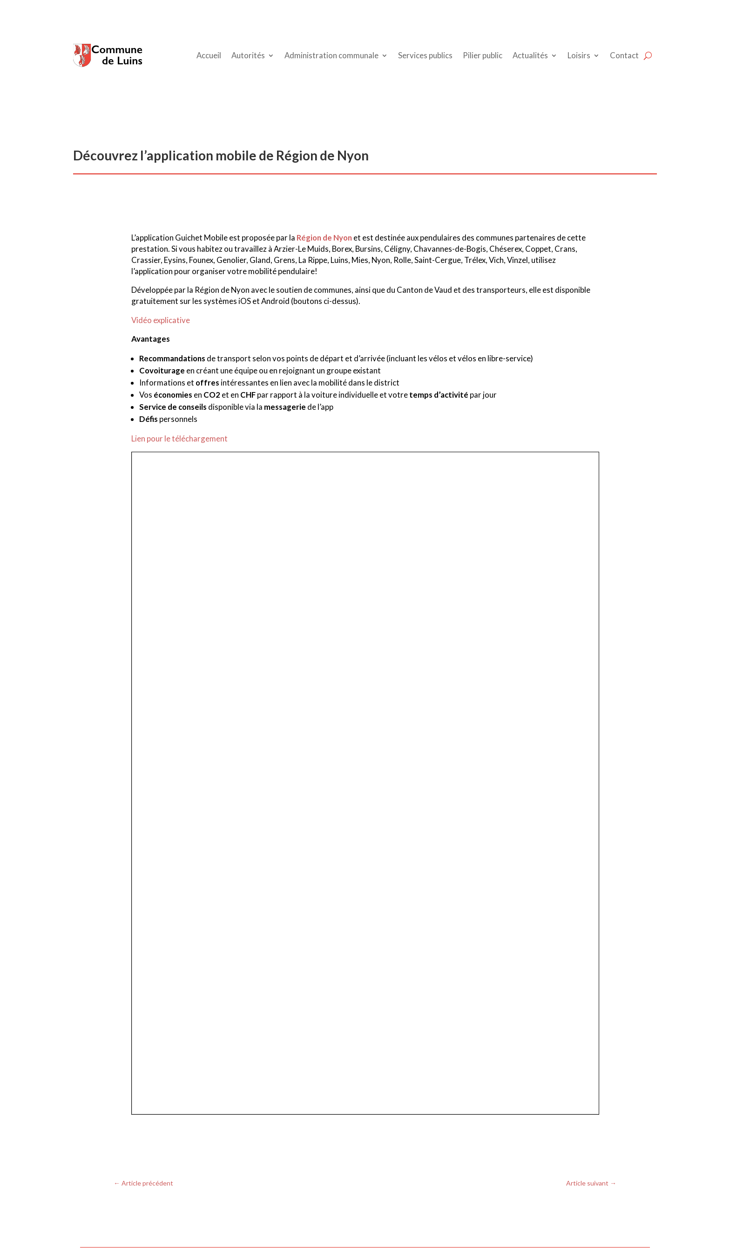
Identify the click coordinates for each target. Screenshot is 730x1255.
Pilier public (482, 55)
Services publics (425, 55)
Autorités (248, 55)
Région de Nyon (324, 237)
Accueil (208, 55)
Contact (624, 55)
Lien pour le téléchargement (179, 438)
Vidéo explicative (160, 320)
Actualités (530, 55)
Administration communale (331, 55)
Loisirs (579, 55)
